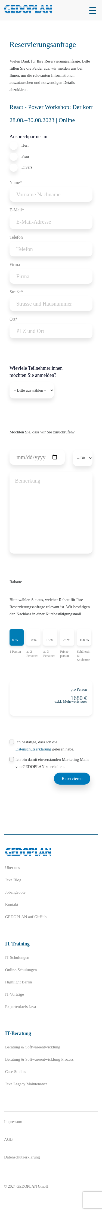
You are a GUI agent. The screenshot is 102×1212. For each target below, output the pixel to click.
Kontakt (11, 904)
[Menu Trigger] (92, 10)
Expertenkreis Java (20, 1006)
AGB (8, 1139)
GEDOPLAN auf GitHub (26, 917)
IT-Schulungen (17, 957)
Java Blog (13, 880)
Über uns (12, 867)
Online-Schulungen (21, 970)
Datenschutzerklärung (34, 749)
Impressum (13, 1121)
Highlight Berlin (18, 982)
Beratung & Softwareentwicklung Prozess (39, 1059)
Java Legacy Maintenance (26, 1084)
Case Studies (15, 1071)
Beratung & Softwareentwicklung (32, 1047)
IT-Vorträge (14, 994)
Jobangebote (15, 892)
